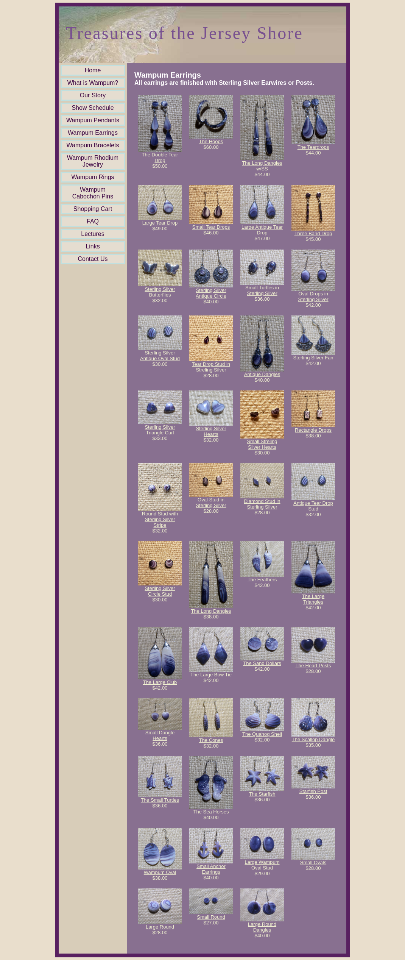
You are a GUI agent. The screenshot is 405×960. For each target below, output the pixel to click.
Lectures (92, 234)
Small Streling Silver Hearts (262, 444)
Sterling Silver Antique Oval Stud (160, 355)
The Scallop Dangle (313, 739)
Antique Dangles (262, 374)
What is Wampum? (92, 83)
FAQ (93, 221)
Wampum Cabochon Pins (93, 193)
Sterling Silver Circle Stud (160, 591)
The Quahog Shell (262, 734)
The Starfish (262, 794)
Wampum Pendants (92, 120)
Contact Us (92, 259)
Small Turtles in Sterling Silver (262, 290)
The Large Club (160, 682)
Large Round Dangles (262, 927)
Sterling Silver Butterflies (160, 292)
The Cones (211, 740)
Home (93, 70)
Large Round (160, 927)
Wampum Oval (160, 872)
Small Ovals (313, 862)
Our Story (93, 95)
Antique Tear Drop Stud (313, 506)
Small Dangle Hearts (159, 735)
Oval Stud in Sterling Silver (211, 502)
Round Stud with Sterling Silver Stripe (160, 519)
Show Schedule (93, 108)
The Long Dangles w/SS (262, 166)
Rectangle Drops (313, 430)
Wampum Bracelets (93, 145)
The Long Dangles (211, 611)
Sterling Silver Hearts (211, 431)
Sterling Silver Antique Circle (211, 293)
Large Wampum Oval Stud (262, 865)
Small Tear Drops (211, 227)
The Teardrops (313, 147)
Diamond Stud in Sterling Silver (262, 504)
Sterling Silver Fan (313, 358)
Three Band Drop (313, 233)
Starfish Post (313, 791)
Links (93, 246)
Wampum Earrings (93, 133)
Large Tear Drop (160, 223)
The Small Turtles (160, 800)
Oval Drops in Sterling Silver (313, 296)
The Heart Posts (313, 665)
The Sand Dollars (262, 663)
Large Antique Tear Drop (262, 230)
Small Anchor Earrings (211, 869)
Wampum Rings (92, 177)
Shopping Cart (92, 209)
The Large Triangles (313, 599)
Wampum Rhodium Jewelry (92, 161)
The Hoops (211, 141)
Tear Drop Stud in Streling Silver (211, 367)
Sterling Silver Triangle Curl (160, 430)
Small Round (211, 917)
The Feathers (262, 579)
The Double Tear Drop (160, 157)
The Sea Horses (211, 812)
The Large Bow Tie (211, 674)
